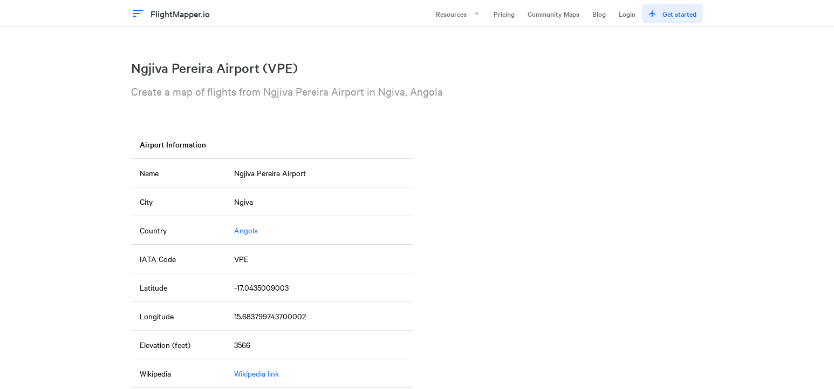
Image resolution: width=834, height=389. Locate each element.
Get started (672, 13)
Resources (458, 13)
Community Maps (553, 13)
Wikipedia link (256, 373)
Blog (599, 13)
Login (627, 13)
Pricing (504, 13)
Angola (246, 230)
